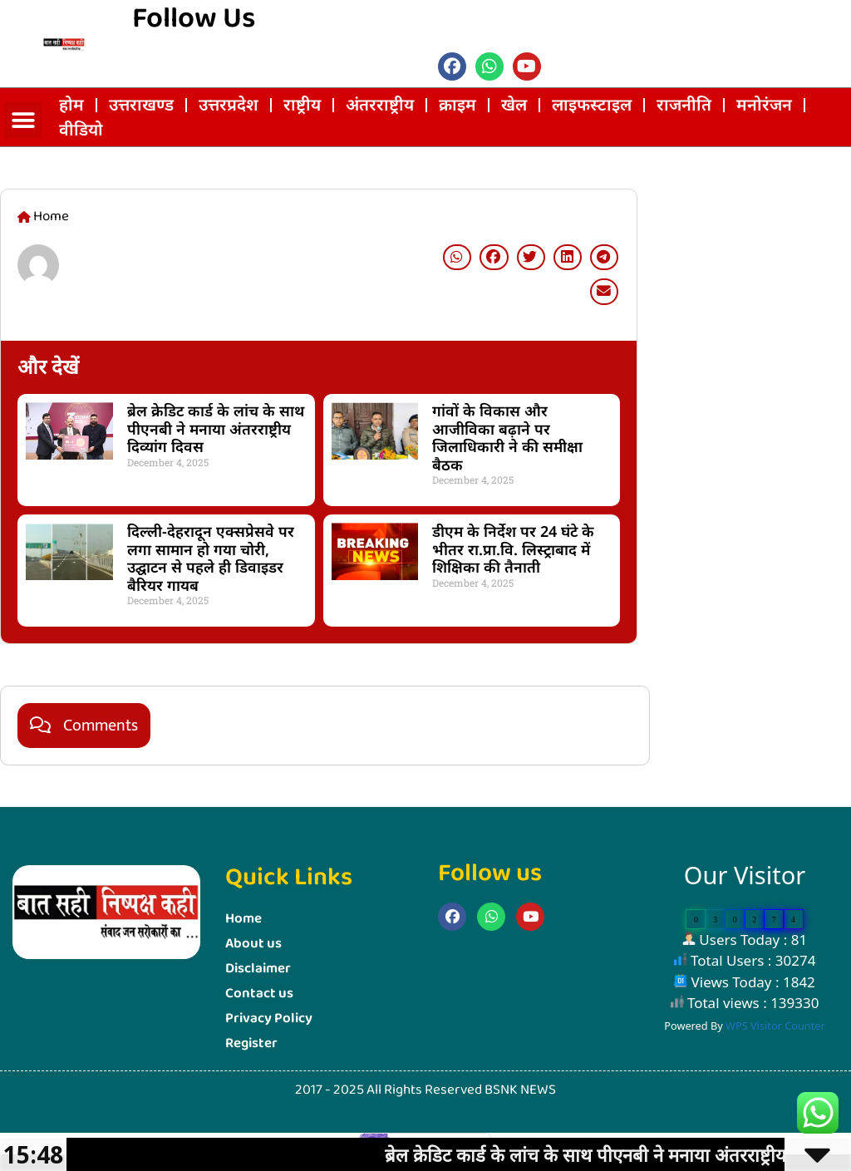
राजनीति (684, 104)
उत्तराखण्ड (141, 104)
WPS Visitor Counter (775, 1025)
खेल (514, 104)
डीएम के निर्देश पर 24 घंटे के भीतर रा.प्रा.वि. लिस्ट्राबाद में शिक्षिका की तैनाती (513, 549)
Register (251, 1043)
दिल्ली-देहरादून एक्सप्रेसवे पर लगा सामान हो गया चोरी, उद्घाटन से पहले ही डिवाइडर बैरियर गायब (210, 558)
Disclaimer (258, 968)
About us (253, 943)
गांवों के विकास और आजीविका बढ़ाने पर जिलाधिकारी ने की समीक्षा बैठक (507, 438)
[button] (23, 120)
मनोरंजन (764, 104)
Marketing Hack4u (443, 947)
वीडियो (81, 129)
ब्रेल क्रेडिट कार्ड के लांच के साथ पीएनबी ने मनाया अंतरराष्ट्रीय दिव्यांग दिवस (215, 428)
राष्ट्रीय (302, 104)
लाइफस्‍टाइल (592, 104)
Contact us (259, 993)
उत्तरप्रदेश (228, 104)
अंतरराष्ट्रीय (380, 104)
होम (71, 104)
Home (243, 919)
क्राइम (457, 104)
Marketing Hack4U (659, 593)
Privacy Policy (268, 1018)
